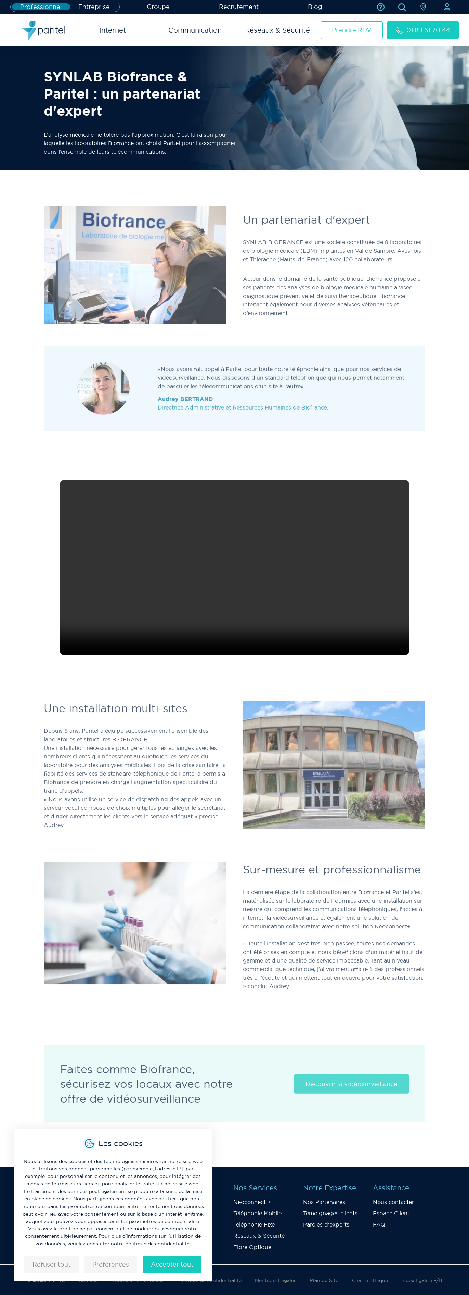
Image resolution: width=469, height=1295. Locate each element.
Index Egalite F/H (421, 1280)
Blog (315, 7)
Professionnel (41, 6)
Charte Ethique (370, 1280)
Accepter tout (172, 1264)
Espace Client (391, 1213)
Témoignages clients (330, 1213)
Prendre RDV (352, 30)
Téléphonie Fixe (254, 1224)
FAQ (379, 1224)
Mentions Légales (275, 1280)
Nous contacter (393, 1202)
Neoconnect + (252, 1202)
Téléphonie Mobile (257, 1213)
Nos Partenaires (324, 1202)
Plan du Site (324, 1280)
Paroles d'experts (326, 1224)
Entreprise (94, 6)
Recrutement (239, 7)
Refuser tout (51, 1264)
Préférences (110, 1264)
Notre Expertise (329, 1187)
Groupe (158, 7)
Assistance (391, 1187)
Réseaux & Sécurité (259, 1236)
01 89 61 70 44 (422, 30)
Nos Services (255, 1187)
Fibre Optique (252, 1247)
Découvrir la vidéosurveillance (351, 1092)
